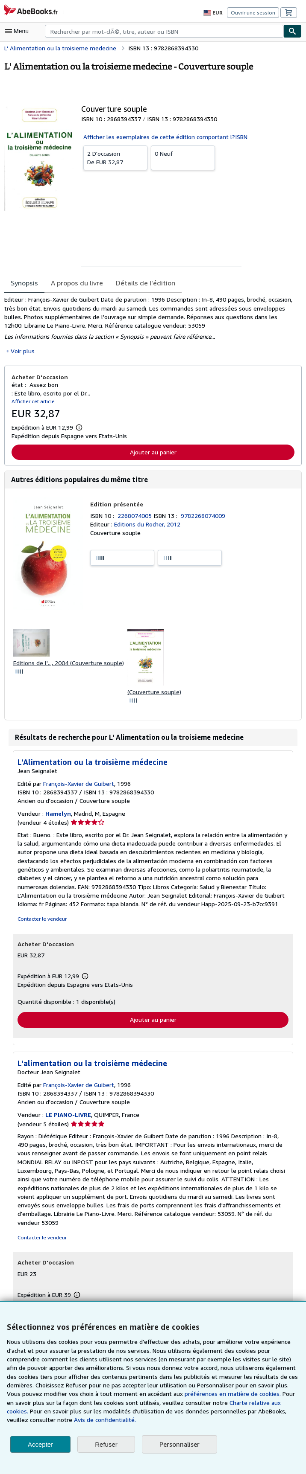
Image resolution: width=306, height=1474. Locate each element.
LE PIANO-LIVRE (69, 1117)
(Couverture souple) (153, 693)
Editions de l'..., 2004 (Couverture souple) (68, 664)
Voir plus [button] (22, 352)
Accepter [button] (40, 1444)
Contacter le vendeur (41, 921)
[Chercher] (292, 31)
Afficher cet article (32, 402)
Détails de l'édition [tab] (142, 282)
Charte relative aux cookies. (186, 1402)
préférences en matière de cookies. (155, 1393)
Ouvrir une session (253, 12)
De (115, 157)
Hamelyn (57, 815)
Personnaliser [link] (179, 1444)
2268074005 (136, 516)
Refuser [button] (106, 1444)
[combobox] (164, 31)
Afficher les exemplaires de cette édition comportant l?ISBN (162, 136)
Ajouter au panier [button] (153, 453)
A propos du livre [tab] (76, 282)
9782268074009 (204, 516)
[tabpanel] (149, 325)
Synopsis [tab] (24, 282)
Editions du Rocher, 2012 (147, 525)
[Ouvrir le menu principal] (18, 31)
